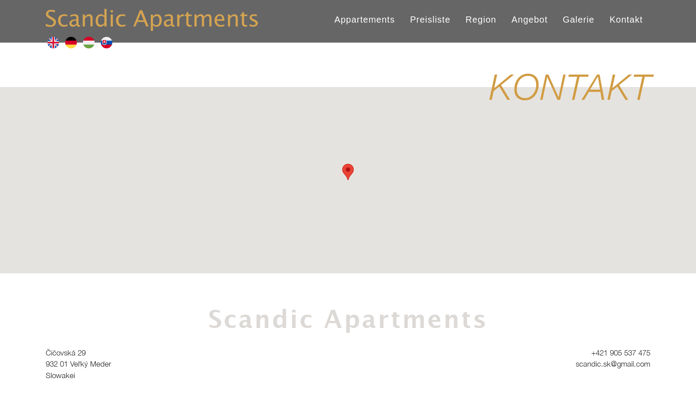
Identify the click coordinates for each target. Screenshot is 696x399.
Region (481, 19)
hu (89, 42)
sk (106, 42)
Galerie (578, 19)
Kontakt (626, 19)
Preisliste (430, 19)
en (53, 42)
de (71, 42)
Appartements (364, 19)
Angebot (529, 19)
